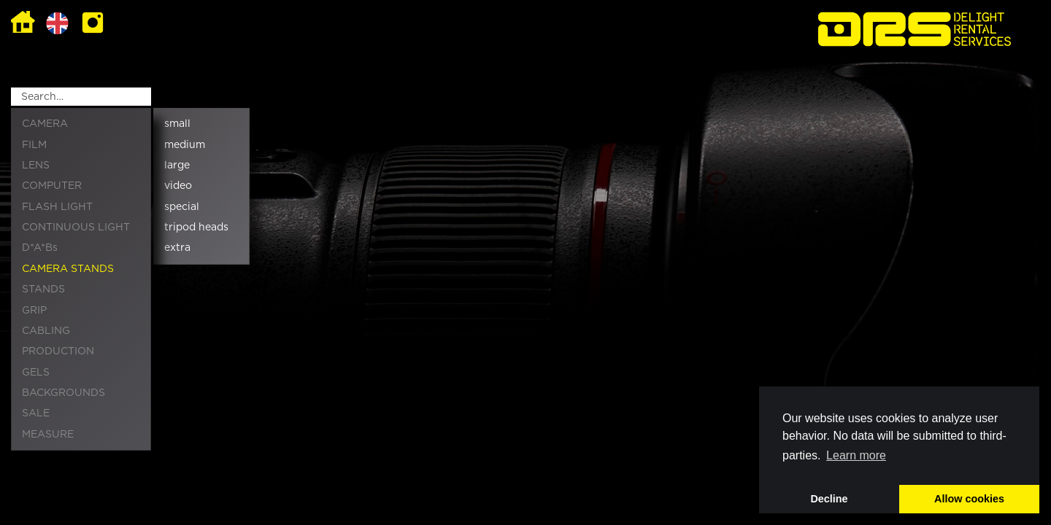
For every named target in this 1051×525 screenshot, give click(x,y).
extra (177, 248)
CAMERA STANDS (68, 269)
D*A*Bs (40, 248)
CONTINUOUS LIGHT (76, 227)
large (177, 165)
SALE (36, 413)
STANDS (43, 289)
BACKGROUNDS (63, 393)
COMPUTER (52, 186)
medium (184, 145)
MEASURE (48, 434)
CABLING (46, 331)
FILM (34, 145)
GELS (36, 373)
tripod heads (196, 227)
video (178, 186)
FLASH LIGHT (57, 207)
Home (23, 23)
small (177, 124)
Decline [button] (828, 499)
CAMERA (45, 124)
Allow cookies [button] (969, 499)
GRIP (34, 311)
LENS (36, 165)
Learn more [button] (856, 455)
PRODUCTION (58, 351)
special (181, 207)
